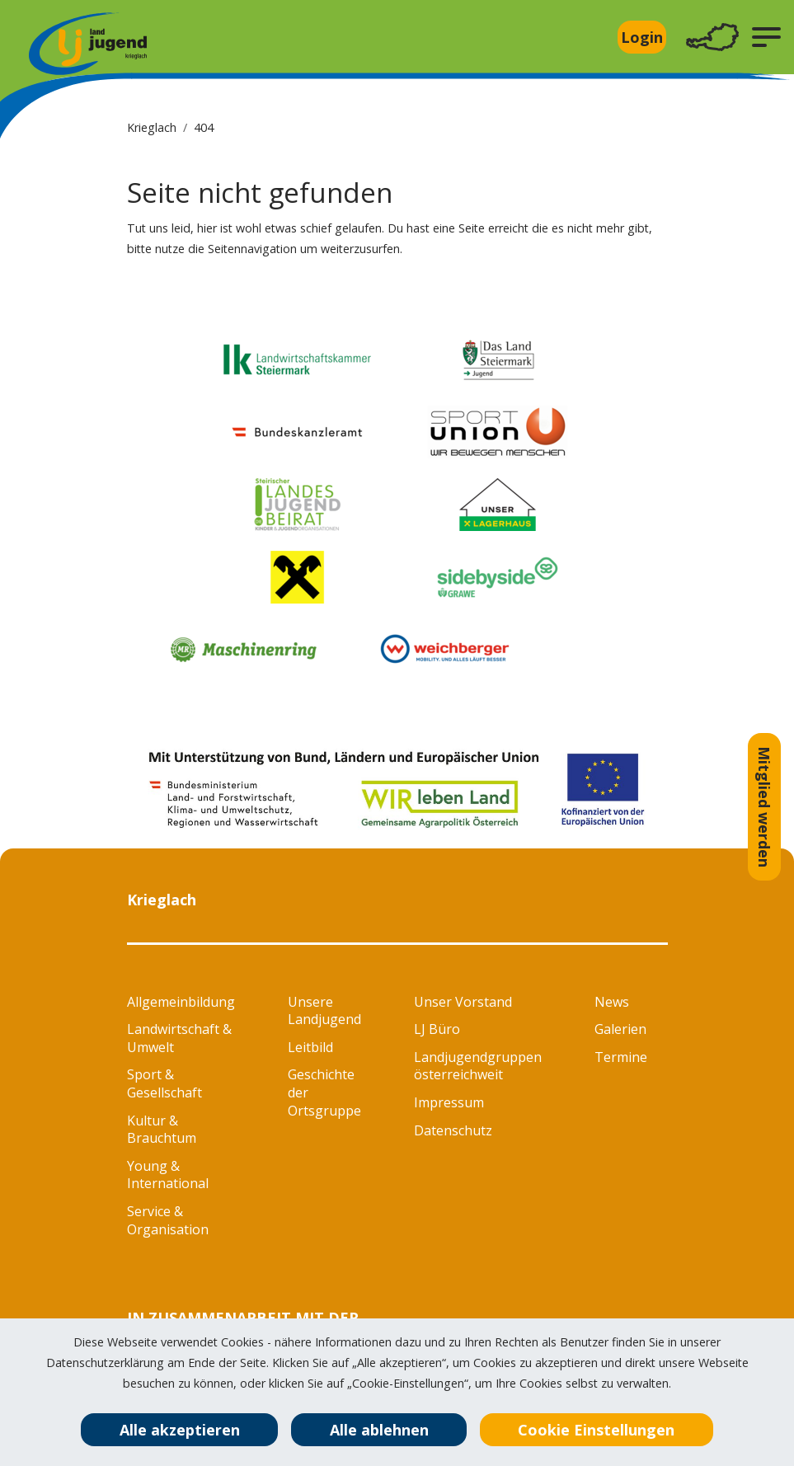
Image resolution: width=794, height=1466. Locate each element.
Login (642, 37)
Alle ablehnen (379, 1430)
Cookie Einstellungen (596, 1430)
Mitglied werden (764, 806)
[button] (766, 37)
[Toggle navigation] (712, 37)
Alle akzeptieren (180, 1430)
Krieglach (151, 127)
